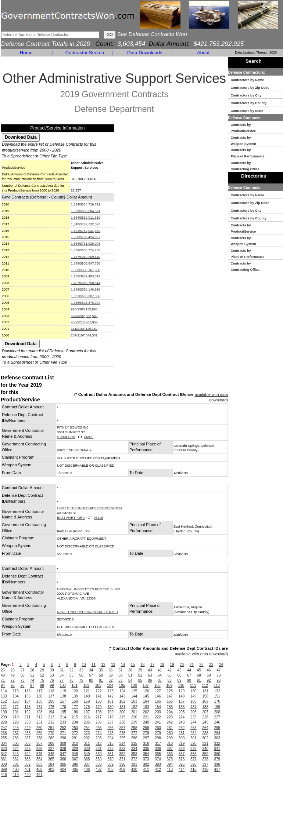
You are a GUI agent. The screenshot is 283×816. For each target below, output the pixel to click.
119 (63, 691)
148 (182, 696)
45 (199, 670)
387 (87, 764)
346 (51, 754)
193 (39, 712)
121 (87, 691)
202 (146, 712)
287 (28, 738)
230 (28, 722)
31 (62, 670)
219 (122, 717)
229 (15, 722)
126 (146, 691)
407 (99, 770)
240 (146, 722)
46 (209, 670)
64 (160, 675)
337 (170, 749)
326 (39, 749)
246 (217, 722)
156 (51, 701)
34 (91, 670)
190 (4, 712)
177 (75, 707)
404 (63, 770)
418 (4, 775)
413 (170, 770)
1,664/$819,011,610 (85, 217)
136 (39, 696)
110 (181, 686)
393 (158, 764)
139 (75, 696)
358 (193, 754)
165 (158, 701)
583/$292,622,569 (84, 316)
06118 (98, 518)
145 (146, 696)
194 (51, 712)
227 (217, 717)
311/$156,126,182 (84, 329)
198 (99, 712)
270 (51, 733)
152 (4, 701)
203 (158, 712)
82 (111, 680)
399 (4, 770)
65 (170, 675)
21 (192, 665)
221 (146, 717)
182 (134, 707)
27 (22, 670)
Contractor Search (84, 52)
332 (110, 749)
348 (75, 754)
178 (87, 707)
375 (170, 759)
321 (205, 744)
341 (217, 749)
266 (4, 733)
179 (99, 707)
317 (158, 744)
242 (170, 722)
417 (217, 770)
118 (51, 691)
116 (28, 691)
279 (158, 733)
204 (170, 712)
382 (28, 764)
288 (39, 738)
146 (158, 696)
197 (87, 712)
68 (199, 675)
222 (158, 717)
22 (201, 665)
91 (199, 680)
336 (158, 749)
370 (110, 759)
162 (122, 701)
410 (134, 770)
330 (87, 749)
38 (130, 670)
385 (63, 764)
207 (205, 712)
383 (39, 764)
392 (146, 764)
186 (182, 707)
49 (13, 675)
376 (182, 759)
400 (15, 770)
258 (134, 728)
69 (209, 675)
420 (28, 775)
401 (28, 770)
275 (110, 733)
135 (28, 696)
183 (146, 707)
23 (211, 665)
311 (87, 744)
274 (99, 733)
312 (99, 744)
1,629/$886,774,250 (85, 250)
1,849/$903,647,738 (85, 263)
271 (63, 733)
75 (42, 680)
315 (134, 744)
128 (170, 691)
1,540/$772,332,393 (85, 224)
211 (28, 717)
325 (28, 749)
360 (217, 754)
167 (182, 701)
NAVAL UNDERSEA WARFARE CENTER (87, 612)
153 (15, 701)
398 (217, 764)
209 (4, 717)
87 (160, 680)
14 (123, 665)
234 (75, 722)
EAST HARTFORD (71, 518)
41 (160, 670)
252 (63, 728)
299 (170, 738)
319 (182, 744)
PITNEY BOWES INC (73, 427)
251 (51, 728)
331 (99, 749)
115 (15, 691)
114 (4, 691)
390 (122, 764)
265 (217, 728)
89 (179, 680)
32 (71, 670)
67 (189, 675)
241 (158, 722)
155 (39, 701)
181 (122, 707)
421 (39, 775)
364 (39, 759)
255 (99, 728)
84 (130, 680)
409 (122, 770)
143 (122, 696)
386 (75, 764)
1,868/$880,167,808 (85, 270)
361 (4, 759)
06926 (88, 437)
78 (71, 680)
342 (4, 754)
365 (51, 759)
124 (122, 691)
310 (75, 744)
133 (4, 696)
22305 (91, 598)
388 (99, 764)
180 (110, 707)
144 (134, 696)
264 (205, 728)
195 (63, 712)
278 (146, 733)
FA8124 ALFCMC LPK (73, 531)
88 (170, 680)
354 (146, 754)
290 (63, 738)
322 (217, 744)
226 (205, 717)
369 (99, 759)
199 (110, 712)
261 (170, 728)
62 (140, 675)
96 (22, 686)
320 (193, 744)
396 (193, 764)
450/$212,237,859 (84, 322)
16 (142, 665)
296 (134, 738)
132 (217, 691)
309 (63, 744)
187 (193, 707)
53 (52, 675)
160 (99, 701)
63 (150, 675)
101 (74, 686)
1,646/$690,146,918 (85, 289)
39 (140, 670)
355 (158, 754)
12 (103, 665)
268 (28, 733)
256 (110, 728)
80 (91, 680)
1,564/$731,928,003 (85, 243)
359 (205, 754)
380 (4, 764)
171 (4, 707)
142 (110, 696)
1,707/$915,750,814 (85, 283)
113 (217, 686)
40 (150, 670)
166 (170, 701)
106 (134, 686)
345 (39, 754)
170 (217, 701)
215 (75, 717)
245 (205, 722)
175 (51, 707)
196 (75, 712)
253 (75, 728)
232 (51, 722)
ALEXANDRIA (67, 598)
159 (87, 701)
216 (87, 717)
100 (63, 686)
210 (15, 717)
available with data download (201, 654)
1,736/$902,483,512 (85, 276)
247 (4, 728)
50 (22, 675)
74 (32, 680)
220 (134, 717)
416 (205, 770)
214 (63, 717)
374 (158, 759)
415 (193, 770)
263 (193, 728)
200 (122, 712)
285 (4, 738)
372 (134, 759)
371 (122, 759)
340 (205, 749)
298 (158, 738)
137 (51, 696)
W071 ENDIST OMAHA (74, 450)
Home (26, 52)
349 (87, 754)
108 (157, 686)
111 (193, 686)
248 (15, 728)
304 (4, 744)
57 (91, 675)
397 (205, 764)
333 (122, 749)
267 (15, 733)
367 (75, 759)
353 (134, 754)
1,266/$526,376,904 (85, 303)
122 (99, 691)
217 (99, 717)
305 (15, 744)
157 (63, 701)
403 (51, 770)
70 (218, 675)
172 (15, 707)
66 (179, 675)
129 (182, 691)
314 (122, 744)
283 (205, 733)
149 (193, 696)
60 (120, 675)
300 (182, 738)
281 (182, 733)
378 (205, 759)
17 (152, 665)
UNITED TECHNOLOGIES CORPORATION (89, 508)
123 (110, 691)
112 (205, 686)
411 (146, 770)
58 (101, 675)
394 (170, 764)
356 (170, 754)
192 (28, 712)
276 (122, 733)
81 (101, 680)
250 (39, 728)
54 (62, 675)
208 (217, 712)
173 (28, 707)
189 (217, 707)
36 (111, 670)
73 (22, 680)
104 (110, 686)
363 (28, 759)
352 (122, 754)
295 (122, 738)
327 (51, 749)
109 (169, 686)
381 (15, 764)
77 (62, 680)
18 (162, 665)
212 (39, 717)
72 (13, 680)
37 (120, 670)
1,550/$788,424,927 (85, 237)
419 (15, 775)
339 (193, 749)
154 (28, 701)
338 (182, 749)
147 (170, 696)
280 (170, 733)
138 (63, 696)
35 (101, 670)
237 (110, 722)
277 (134, 733)
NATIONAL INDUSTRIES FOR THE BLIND (88, 589)
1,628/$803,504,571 (85, 211)
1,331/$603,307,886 (85, 296)
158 (75, 701)
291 (75, 738)
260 (158, 728)
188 (205, 707)
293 (99, 738)
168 (193, 701)
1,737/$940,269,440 (85, 257)
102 (86, 686)
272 (75, 733)
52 (42, 675)
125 (134, 691)
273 (87, 733)
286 (15, 738)
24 (221, 665)
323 (4, 749)
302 (205, 738)
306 (28, 744)
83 (120, 680)
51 (32, 675)
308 (51, 744)
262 (182, 728)
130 (193, 691)
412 (158, 770)
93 (218, 680)
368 (87, 759)
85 (140, 680)
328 (63, 749)
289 (51, 738)
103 (98, 686)
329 (75, 749)
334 (134, 749)
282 (193, 733)
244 (193, 722)
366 (63, 759)
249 (28, 728)
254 (87, 728)
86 (150, 680)
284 (217, 733)
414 (182, 770)
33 (81, 670)
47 (218, 670)
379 (217, 759)
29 (42, 670)
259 (146, 728)
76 (52, 680)
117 (39, 691)
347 (63, 754)
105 (122, 686)
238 (122, 722)
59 (111, 675)
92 (209, 680)
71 (3, 680)
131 (205, 691)
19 (172, 665)
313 (110, 744)
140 (87, 696)
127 (158, 691)
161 (110, 701)
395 (182, 764)
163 (134, 701)
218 (110, 717)
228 (4, 722)
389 (110, 764)
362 (15, 759)
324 (15, 749)
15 (133, 665)
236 (99, 722)
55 (71, 675)
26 (13, 670)
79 (81, 680)
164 (146, 701)
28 (32, 670)
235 (87, 722)
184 (158, 707)
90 (189, 680)
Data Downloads (144, 52)
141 (99, 696)
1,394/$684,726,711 (85, 204)
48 (3, 675)
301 (193, 738)
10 (84, 665)
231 (39, 722)
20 (182, 665)
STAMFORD (66, 437)
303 (217, 738)
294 (110, 738)
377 (193, 759)
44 (189, 670)
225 (193, 717)
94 (3, 686)
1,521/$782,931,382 (85, 231)
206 (193, 712)
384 (51, 764)
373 (146, 759)
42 (170, 670)
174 (39, 707)
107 (146, 686)
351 (110, 754)
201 (134, 712)
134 (15, 696)
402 (39, 770)
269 (39, 733)
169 (205, 701)
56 (81, 675)
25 (3, 670)
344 (28, 754)
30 (52, 670)
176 (63, 707)
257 (122, 728)
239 (134, 722)
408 (110, 770)
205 (182, 712)
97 (32, 686)
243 (182, 722)
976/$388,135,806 (84, 309)
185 (170, 707)
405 (75, 770)
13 (113, 665)
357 (182, 754)
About (203, 52)
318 (170, 744)
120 (75, 691)
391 (134, 764)
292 (87, 738)
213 (51, 717)
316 (146, 744)
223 (170, 717)
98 (42, 686)
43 (179, 670)
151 (217, 696)
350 (99, 754)
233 (63, 722)
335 (146, 749)
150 (205, 696)
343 (15, 754)
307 (39, 744)
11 (94, 665)
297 (146, 738)
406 (87, 770)
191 (15, 712)
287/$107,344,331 (84, 335)
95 (13, 686)
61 (130, 675)
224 (182, 717)
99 (52, 686)
